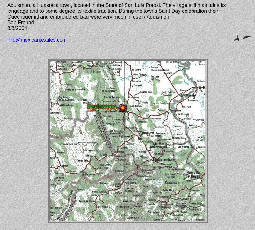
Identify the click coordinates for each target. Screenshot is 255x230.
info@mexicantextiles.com (37, 39)
